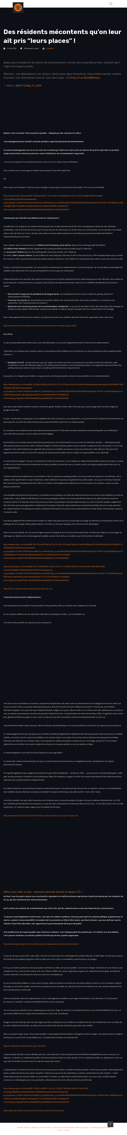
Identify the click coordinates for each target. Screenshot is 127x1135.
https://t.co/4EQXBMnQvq (85, 77)
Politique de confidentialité (64, 1127)
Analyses (50, 48)
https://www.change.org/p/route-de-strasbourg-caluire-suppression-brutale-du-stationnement (44, 944)
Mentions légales (84, 1127)
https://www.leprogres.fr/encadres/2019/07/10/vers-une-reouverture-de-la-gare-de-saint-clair (43, 815)
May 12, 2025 (34, 85)
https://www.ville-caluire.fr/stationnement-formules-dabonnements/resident (36, 1110)
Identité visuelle (22, 1127)
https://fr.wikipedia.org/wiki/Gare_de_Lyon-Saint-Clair (26, 1046)
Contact (68, 1130)
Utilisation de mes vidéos (41, 1127)
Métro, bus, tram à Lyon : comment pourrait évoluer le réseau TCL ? (45, 891)
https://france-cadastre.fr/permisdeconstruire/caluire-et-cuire (30, 589)
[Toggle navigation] (110, 3)
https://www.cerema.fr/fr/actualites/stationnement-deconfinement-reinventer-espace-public (43, 325)
